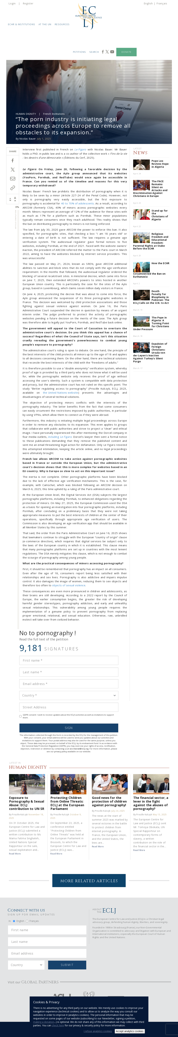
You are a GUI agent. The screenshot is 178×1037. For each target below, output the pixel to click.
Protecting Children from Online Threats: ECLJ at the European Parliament (67, 803)
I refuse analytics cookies (98, 1031)
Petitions (79, 52)
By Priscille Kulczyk (18, 814)
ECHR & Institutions (21, 24)
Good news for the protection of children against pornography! (109, 801)
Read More (15, 853)
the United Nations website (60, 392)
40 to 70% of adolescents (77, 203)
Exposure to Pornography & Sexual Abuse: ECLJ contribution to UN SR (26, 803)
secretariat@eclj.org (79, 748)
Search (94, 52)
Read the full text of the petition (43, 639)
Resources (62, 24)
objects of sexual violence (68, 585)
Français (161, 3)
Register (28, 3)
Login (12, 3)
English (148, 3)
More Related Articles (89, 881)
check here (58, 1025)
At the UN (45, 24)
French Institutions (54, 113)
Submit (67, 965)
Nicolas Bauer (27, 138)
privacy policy (60, 751)
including (60, 436)
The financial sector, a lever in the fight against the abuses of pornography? (150, 803)
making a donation (43, 1022)
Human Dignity (26, 113)
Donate (126, 52)
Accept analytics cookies (129, 1031)
